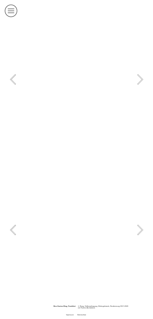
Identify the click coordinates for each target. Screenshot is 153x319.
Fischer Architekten (88, 308)
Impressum (70, 315)
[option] (76, 79)
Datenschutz (82, 315)
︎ (11, 10)
